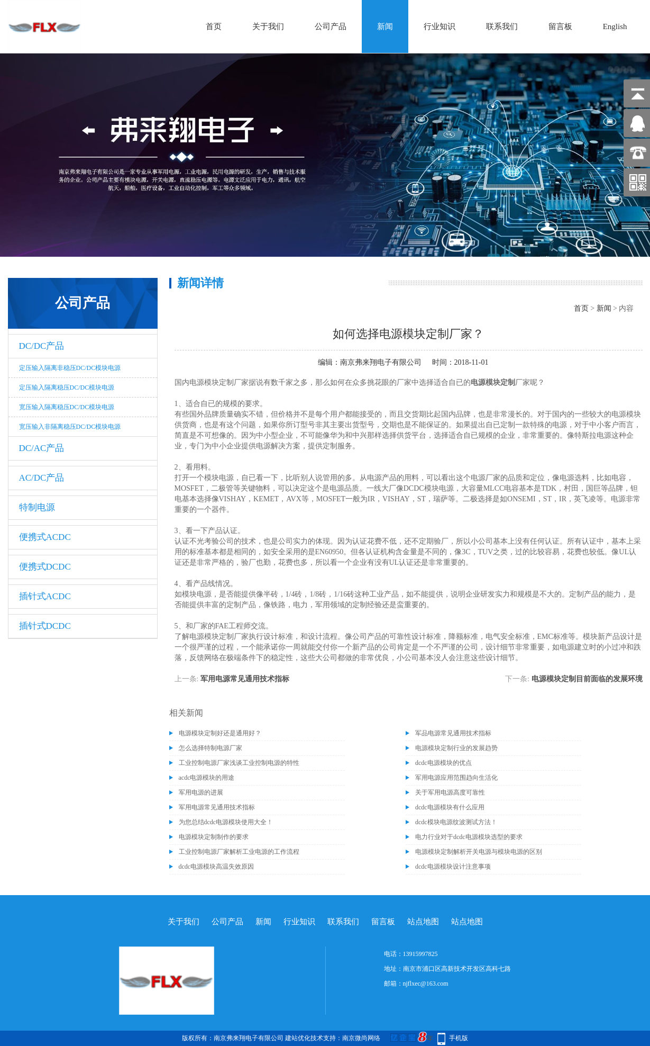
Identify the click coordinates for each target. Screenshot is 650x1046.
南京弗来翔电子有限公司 (381, 362)
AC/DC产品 (42, 478)
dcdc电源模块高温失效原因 (216, 866)
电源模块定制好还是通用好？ (220, 733)
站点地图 (423, 921)
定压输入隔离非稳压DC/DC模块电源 (70, 368)
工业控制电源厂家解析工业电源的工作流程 (239, 851)
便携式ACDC (45, 537)
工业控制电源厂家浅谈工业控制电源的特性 (239, 763)
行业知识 (439, 26)
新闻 (385, 26)
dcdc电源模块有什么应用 (449, 807)
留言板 (560, 26)
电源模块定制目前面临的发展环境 (587, 679)
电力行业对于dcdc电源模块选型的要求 (469, 837)
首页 (214, 26)
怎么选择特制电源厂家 (210, 748)
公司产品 (330, 26)
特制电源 (37, 507)
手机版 (458, 1038)
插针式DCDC (45, 626)
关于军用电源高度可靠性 (450, 792)
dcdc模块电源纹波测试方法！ (456, 822)
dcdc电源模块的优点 (443, 763)
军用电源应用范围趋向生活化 (456, 777)
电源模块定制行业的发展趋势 (456, 748)
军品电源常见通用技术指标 (453, 733)
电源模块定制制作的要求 (214, 837)
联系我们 (502, 26)
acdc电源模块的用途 (207, 777)
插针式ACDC (45, 596)
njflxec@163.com (425, 983)
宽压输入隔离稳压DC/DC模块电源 (67, 407)
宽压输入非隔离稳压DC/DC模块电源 (70, 426)
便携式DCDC (45, 567)
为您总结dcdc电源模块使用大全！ (226, 822)
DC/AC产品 (42, 448)
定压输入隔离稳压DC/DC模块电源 (67, 387)
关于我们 (268, 26)
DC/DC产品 (42, 346)
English (615, 26)
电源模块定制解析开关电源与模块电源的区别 (478, 851)
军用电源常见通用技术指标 (244, 679)
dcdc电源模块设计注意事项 (453, 866)
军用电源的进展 (201, 792)
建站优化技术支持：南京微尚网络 (332, 1038)
